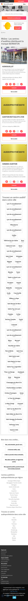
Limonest (20, 404)
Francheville (17, 293)
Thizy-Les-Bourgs (9, 372)
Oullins (14, 235)
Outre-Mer (14, 503)
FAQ (2, 579)
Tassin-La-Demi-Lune (14, 277)
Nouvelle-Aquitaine (14, 499)
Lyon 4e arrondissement (14, 335)
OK (14, 597)
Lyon (14, 522)
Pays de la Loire (14, 505)
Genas (21, 393)
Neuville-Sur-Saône (14, 346)
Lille (14, 536)
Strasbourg (14, 530)
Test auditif (18, 28)
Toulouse (14, 524)
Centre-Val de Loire (14, 487)
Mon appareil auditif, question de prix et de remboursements (14, 468)
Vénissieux (19, 256)
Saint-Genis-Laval (14, 356)
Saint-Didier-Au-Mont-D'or (14, 414)
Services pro (4, 552)
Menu (24, 4)
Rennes (14, 538)
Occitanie (14, 501)
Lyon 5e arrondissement (14, 330)
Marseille (14, 520)
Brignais (9, 262)
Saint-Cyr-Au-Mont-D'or (14, 409)
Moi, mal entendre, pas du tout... (14, 444)
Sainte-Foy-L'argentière (14, 367)
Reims (14, 540)
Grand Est (14, 491)
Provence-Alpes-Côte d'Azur (14, 507)
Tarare (18, 272)
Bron (22, 241)
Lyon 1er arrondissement (14, 267)
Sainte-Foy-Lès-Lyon (14, 309)
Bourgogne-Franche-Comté (14, 483)
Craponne (18, 262)
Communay (18, 288)
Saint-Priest (9, 256)
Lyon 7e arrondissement (14, 204)
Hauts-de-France (14, 493)
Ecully (8, 293)
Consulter (3, 573)
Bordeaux (14, 534)
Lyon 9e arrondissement (14, 251)
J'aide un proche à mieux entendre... (14, 455)
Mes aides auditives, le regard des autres (14, 461)
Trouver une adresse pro (7, 575)
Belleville (9, 288)
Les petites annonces (6, 565)
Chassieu (10, 314)
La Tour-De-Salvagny (14, 398)
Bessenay (17, 377)
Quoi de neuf (4, 567)
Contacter (14, 88)
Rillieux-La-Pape (14, 298)
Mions (10, 341)
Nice (14, 526)
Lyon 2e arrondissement (14, 209)
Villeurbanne (14, 225)
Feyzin (21, 320)
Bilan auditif (4, 571)
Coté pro (7, 1)
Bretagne (14, 485)
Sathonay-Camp (14, 425)
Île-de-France (14, 495)
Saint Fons (20, 351)
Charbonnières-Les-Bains (14, 388)
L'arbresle (14, 325)
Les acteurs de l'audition (7, 556)
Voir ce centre (14, 91)
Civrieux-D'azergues (11, 393)
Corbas (18, 314)
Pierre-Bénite (9, 351)
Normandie (14, 497)
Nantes (14, 528)
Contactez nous (5, 581)
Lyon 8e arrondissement (14, 230)
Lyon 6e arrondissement (14, 214)
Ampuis (18, 283)
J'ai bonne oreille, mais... (14, 449)
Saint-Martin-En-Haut (14, 362)
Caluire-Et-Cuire (10, 246)
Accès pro (3, 554)
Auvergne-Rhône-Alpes (14, 481)
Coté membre (21, 1)
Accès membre (4, 561)
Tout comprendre (5, 569)
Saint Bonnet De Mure (14, 304)
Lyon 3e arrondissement (14, 220)
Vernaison (10, 283)
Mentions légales (5, 583)
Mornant (17, 341)
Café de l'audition (5, 559)
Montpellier (14, 532)
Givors (20, 246)
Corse (14, 489)
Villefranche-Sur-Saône (11, 241)
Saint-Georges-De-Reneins (14, 419)
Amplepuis (21, 372)
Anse (9, 377)
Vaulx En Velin (14, 430)
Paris (14, 518)
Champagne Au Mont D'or (14, 383)
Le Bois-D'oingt (9, 404)
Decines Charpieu (10, 320)
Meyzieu (10, 272)
